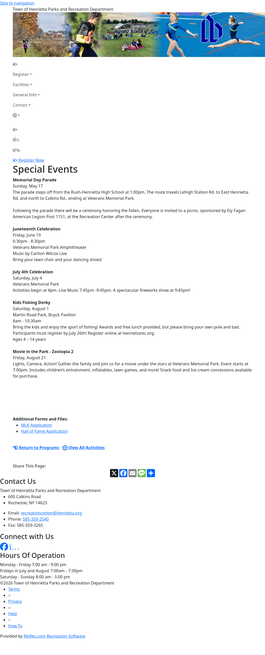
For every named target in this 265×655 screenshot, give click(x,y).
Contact (20, 105)
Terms (14, 589)
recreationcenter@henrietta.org (51, 513)
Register (21, 74)
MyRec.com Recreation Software (54, 636)
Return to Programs (36, 447)
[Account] (26, 115)
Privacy (15, 601)
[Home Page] (26, 64)
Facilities (21, 84)
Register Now (31, 160)
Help (12, 613)
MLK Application (36, 425)
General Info (25, 95)
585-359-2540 (36, 519)
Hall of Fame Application (44, 431)
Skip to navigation (17, 3)
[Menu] (16, 150)
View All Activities (83, 447)
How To (15, 626)
